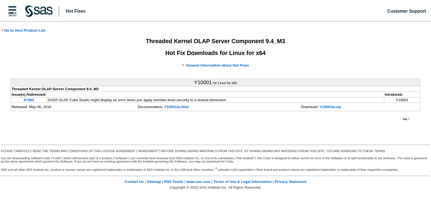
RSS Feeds (173, 182)
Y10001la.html (176, 107)
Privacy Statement (290, 182)
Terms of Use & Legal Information (242, 182)
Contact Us (134, 182)
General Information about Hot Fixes (217, 65)
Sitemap (154, 182)
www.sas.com (198, 182)
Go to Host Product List (23, 30)
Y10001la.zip (330, 107)
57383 (29, 100)
